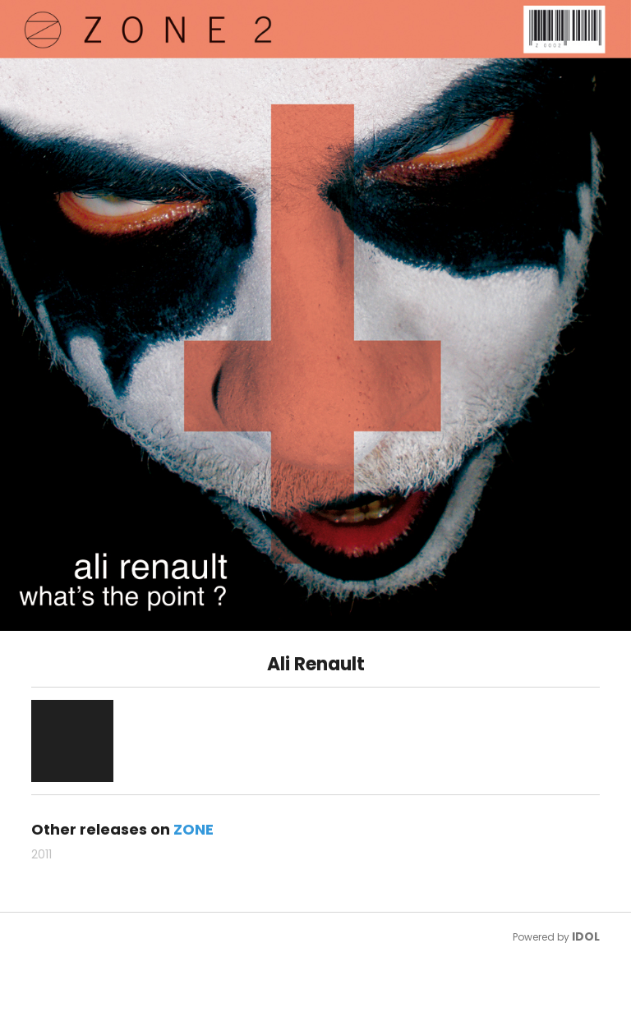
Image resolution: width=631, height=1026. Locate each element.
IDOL (586, 936)
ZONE (193, 829)
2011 (41, 854)
